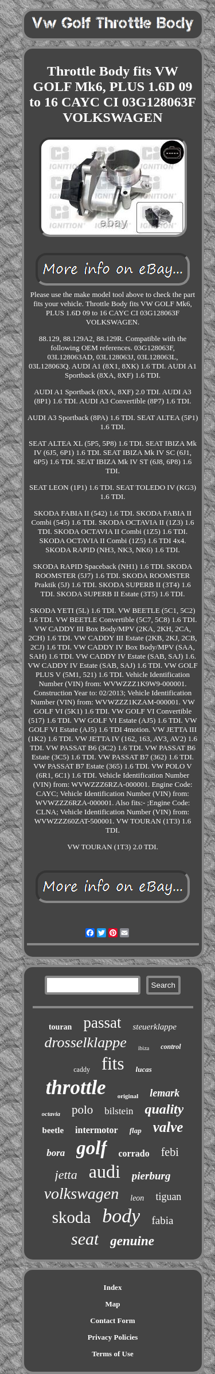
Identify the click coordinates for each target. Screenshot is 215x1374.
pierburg (151, 1176)
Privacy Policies (113, 1337)
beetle (53, 1130)
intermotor (96, 1130)
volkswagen (81, 1193)
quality (163, 1109)
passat (102, 1022)
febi (170, 1152)
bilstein (118, 1111)
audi (104, 1171)
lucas (144, 1069)
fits (112, 1064)
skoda (71, 1217)
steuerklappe (154, 1026)
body (121, 1215)
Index (113, 1287)
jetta (66, 1174)
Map (112, 1304)
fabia (162, 1220)
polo (82, 1109)
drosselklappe (85, 1042)
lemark (164, 1093)
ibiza (143, 1048)
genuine (132, 1241)
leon (137, 1198)
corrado (134, 1153)
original (128, 1095)
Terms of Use (112, 1353)
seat (85, 1238)
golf (91, 1148)
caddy (81, 1070)
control (171, 1047)
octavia (51, 1113)
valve (168, 1127)
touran (60, 1027)
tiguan (168, 1196)
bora (55, 1152)
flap (136, 1130)
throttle (76, 1087)
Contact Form (112, 1320)
